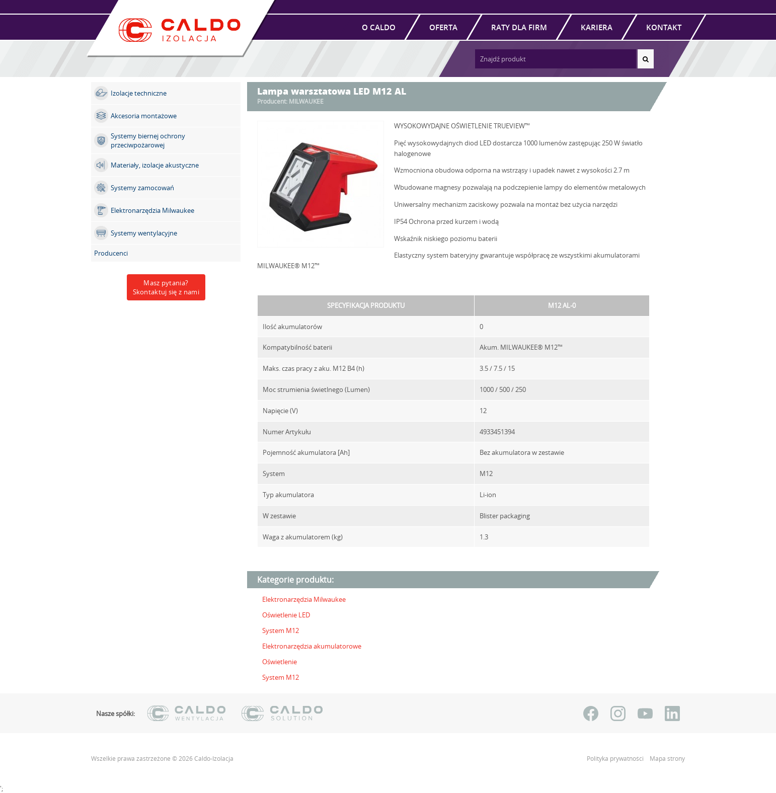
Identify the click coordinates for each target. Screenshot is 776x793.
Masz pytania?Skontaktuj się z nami (166, 287)
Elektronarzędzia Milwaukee (304, 599)
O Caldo (379, 27)
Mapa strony (667, 758)
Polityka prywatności (616, 758)
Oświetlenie (279, 661)
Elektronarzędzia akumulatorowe (311, 646)
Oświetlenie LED (286, 614)
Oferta (443, 27)
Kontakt (663, 27)
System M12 (280, 630)
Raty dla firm (519, 27)
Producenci (111, 253)
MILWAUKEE (306, 101)
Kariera (596, 27)
